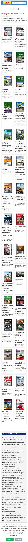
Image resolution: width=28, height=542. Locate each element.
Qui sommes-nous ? (21, 437)
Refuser (18, 539)
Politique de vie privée (18, 442)
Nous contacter (11, 439)
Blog (5, 439)
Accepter (9, 539)
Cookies (4, 444)
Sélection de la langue (9, 437)
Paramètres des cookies (13, 444)
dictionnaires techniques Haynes (10, 477)
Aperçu (14, 9)
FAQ (17, 439)
